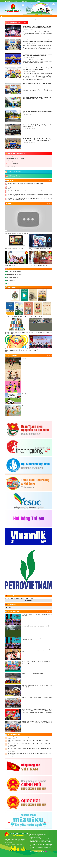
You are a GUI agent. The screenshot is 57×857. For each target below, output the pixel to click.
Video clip (10, 203)
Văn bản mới (10, 180)
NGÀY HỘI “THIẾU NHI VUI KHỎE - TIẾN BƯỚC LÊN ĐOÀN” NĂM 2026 (37, 697)
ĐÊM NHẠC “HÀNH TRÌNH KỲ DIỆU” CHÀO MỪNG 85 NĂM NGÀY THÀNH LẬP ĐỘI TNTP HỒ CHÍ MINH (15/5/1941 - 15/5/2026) (37, 686)
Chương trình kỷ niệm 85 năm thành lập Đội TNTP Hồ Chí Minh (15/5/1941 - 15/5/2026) (37, 638)
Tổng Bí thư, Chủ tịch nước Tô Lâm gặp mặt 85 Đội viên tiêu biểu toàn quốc (37, 650)
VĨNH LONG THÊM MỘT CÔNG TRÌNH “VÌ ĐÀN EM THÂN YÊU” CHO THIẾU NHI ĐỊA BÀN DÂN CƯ (37, 98)
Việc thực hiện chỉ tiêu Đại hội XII (32, 19)
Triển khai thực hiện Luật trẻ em (14, 161)
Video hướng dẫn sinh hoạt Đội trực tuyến (14, 248)
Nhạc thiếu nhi (11, 269)
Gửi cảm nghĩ (28, 600)
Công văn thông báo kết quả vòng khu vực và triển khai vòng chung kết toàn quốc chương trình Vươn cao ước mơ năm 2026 (30, 195)
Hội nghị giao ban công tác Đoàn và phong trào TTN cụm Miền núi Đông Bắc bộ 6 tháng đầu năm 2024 (37, 54)
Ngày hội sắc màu (11, 166)
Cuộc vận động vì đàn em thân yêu (18, 19)
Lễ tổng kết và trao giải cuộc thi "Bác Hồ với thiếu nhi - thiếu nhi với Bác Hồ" (40, 349)
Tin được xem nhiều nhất (14, 734)
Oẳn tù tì (24, 370)
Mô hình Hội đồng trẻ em (12, 163)
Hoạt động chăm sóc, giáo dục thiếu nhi (15, 158)
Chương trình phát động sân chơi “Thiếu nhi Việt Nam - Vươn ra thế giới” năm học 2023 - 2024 (28, 740)
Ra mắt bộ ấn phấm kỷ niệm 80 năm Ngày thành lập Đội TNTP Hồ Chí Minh (16, 333)
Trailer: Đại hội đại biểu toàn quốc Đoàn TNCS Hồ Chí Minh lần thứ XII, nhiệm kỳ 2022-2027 (40, 249)
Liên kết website (12, 604)
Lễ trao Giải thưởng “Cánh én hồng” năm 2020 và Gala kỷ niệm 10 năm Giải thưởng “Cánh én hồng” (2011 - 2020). (16, 350)
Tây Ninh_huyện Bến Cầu (10, 265)
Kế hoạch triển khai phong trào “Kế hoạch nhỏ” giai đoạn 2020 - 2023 (22, 737)
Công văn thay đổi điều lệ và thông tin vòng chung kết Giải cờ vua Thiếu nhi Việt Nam (26, 190)
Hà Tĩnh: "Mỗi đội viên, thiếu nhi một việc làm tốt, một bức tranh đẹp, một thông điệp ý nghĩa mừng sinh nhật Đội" (30, 754)
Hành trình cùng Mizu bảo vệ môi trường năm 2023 (16, 233)
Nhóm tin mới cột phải (13, 611)
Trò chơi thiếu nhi (12, 355)
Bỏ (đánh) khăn (25, 382)
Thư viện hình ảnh (12, 287)
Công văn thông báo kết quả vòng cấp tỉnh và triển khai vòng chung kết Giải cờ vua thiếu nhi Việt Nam (30, 188)
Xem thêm (49, 180)
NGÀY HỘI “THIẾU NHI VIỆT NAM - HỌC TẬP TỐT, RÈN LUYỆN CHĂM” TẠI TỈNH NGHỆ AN (37, 662)
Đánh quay (24, 358)
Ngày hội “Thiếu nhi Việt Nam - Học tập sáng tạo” (32, 673)
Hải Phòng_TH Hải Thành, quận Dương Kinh (38, 265)
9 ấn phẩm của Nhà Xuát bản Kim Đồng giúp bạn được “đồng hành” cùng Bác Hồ (23, 316)
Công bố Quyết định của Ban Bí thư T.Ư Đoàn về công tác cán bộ (37, 84)
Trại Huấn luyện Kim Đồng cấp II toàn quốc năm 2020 (40, 332)
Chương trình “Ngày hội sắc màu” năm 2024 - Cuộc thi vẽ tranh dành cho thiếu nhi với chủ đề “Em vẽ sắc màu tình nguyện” (30, 744)
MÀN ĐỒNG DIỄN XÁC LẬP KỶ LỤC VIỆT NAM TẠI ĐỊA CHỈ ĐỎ (35, 626)
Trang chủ (7, 19)
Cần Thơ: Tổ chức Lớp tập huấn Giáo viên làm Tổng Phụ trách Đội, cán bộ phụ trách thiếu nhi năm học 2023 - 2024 (37, 139)
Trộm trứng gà (25, 393)
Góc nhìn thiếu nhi (12, 596)
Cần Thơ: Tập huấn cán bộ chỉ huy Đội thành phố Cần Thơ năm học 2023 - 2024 (37, 125)
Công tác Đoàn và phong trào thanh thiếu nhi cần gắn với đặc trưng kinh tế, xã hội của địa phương (37, 68)
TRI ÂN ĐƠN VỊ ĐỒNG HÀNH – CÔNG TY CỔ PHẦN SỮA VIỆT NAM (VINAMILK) (37, 615)
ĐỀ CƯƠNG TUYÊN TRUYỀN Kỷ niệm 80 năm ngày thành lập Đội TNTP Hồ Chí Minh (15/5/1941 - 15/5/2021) (30, 749)
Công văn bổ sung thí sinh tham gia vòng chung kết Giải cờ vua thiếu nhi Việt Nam (25, 183)
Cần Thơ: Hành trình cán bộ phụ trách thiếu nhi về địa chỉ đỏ (37, 111)
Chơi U (23, 405)
